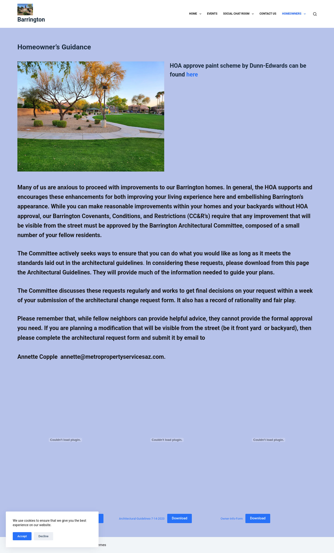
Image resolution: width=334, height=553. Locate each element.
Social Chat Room (239, 14)
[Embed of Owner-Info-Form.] (269, 439)
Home (196, 14)
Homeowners (294, 14)
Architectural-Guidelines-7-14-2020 (142, 518)
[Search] (315, 14)
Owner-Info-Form (232, 518)
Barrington (31, 19)
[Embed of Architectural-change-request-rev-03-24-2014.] (65, 439)
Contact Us (268, 13)
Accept (22, 536)
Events (212, 13)
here (192, 74)
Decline (43, 536)
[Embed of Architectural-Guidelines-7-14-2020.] (167, 439)
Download (179, 518)
